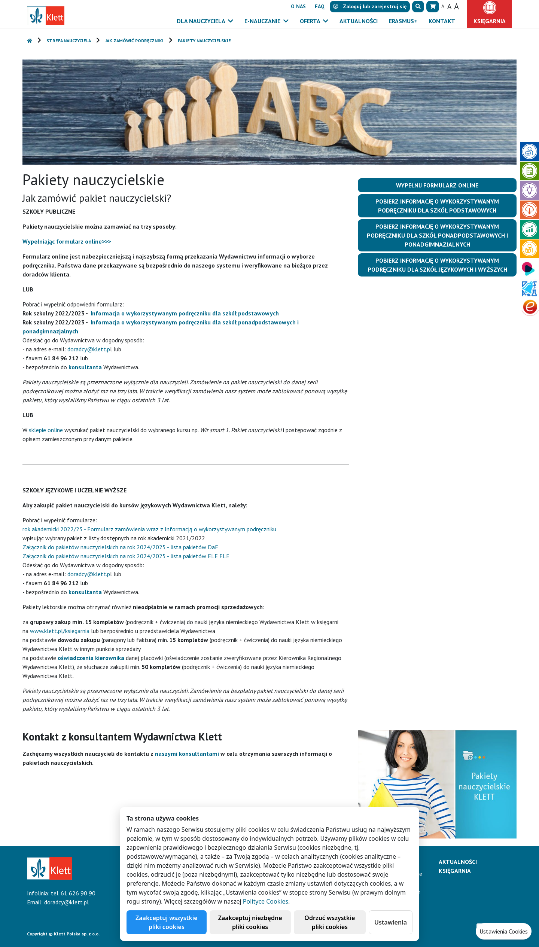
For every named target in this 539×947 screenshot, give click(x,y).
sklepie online (46, 430)
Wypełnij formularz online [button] (437, 185)
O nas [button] (298, 6)
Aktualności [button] (358, 21)
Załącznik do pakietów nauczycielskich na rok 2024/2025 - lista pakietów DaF (120, 547)
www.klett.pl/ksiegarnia (59, 631)
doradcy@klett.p (88, 349)
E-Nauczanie (263, 21)
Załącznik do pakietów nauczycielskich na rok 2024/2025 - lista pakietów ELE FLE (125, 556)
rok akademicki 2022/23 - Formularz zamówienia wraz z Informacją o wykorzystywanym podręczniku (149, 529)
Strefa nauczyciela (68, 40)
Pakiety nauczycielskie (204, 40)
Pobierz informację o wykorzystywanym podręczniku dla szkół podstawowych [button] (437, 206)
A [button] (442, 6)
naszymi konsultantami (187, 753)
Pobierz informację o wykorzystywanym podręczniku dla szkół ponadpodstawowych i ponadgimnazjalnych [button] (437, 235)
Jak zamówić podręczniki (134, 40)
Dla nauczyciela (201, 21)
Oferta (311, 21)
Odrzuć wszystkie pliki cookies (329, 922)
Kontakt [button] (442, 21)
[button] (418, 6)
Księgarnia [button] (489, 21)
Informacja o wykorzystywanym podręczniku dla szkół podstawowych (185, 313)
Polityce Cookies (265, 901)
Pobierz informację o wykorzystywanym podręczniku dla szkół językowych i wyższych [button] (437, 265)
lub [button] (369, 6)
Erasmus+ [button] (403, 21)
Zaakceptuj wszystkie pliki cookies (166, 922)
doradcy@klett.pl (66, 902)
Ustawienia (390, 922)
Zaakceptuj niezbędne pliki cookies (250, 922)
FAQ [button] (320, 6)
